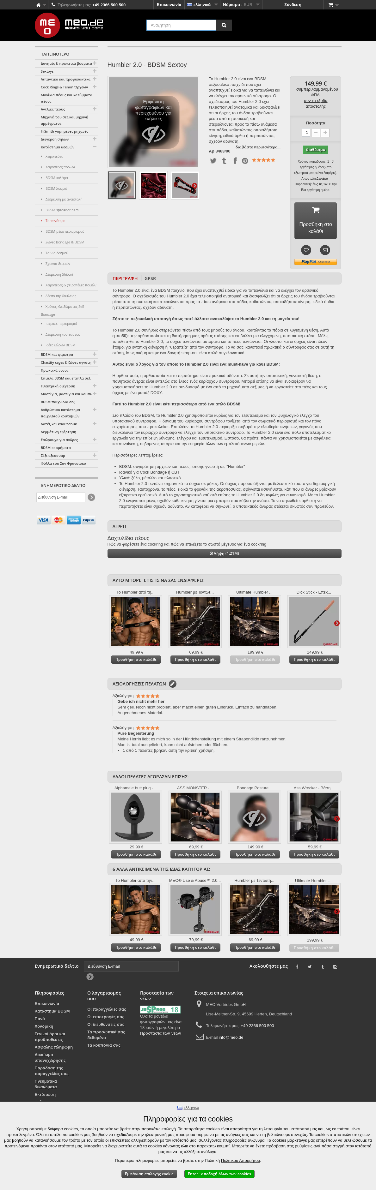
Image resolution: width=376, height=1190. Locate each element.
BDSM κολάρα (56, 177)
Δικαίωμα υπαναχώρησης (50, 1059)
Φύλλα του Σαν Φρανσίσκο (63, 463)
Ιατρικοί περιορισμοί (61, 323)
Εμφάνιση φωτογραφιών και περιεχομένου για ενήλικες (153, 124)
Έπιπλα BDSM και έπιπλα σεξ (65, 378)
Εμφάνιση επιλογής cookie (149, 1173)
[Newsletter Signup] (91, 497)
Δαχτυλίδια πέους (128, 539)
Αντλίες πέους (53, 109)
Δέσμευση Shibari (59, 274)
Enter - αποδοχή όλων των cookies (219, 1173)
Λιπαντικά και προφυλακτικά (65, 79)
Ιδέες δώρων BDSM (60, 345)
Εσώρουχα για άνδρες (59, 439)
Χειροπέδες (54, 156)
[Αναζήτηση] (224, 25)
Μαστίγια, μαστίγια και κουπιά (67, 394)
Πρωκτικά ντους (54, 370)
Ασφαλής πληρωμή (54, 1048)
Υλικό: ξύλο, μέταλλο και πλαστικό (150, 479)
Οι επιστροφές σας (105, 1018)
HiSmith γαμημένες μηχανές (64, 131)
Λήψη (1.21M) (224, 554)
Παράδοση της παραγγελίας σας (52, 1072)
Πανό (40, 1020)
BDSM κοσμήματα (56, 447)
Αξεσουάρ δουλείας (60, 295)
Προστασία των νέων (160, 1034)
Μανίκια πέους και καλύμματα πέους (66, 98)
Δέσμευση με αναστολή (64, 199)
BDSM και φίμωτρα (57, 354)
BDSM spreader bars (61, 209)
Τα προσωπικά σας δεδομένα (106, 1036)
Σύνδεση (292, 4)
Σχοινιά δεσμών (57, 263)
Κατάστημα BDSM (52, 1012)
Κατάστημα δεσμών (57, 147)
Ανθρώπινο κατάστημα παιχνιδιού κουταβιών (60, 412)
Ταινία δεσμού (56, 252)
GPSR (150, 280)
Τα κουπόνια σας (103, 1046)
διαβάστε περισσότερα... (258, 147)
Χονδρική (44, 1027)
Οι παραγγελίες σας (106, 1010)
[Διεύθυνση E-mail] (60, 497)
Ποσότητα (315, 123)
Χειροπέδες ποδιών (60, 166)
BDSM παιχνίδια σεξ (58, 401)
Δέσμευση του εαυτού (62, 334)
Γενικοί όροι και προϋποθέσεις (50, 1038)
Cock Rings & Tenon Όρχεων (64, 87)
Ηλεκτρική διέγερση (58, 386)
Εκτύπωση (45, 1095)
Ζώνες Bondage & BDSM (64, 242)
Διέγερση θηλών (55, 139)
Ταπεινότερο (55, 220)
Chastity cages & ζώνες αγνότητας (69, 362)
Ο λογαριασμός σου (104, 997)
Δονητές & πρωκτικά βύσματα (66, 63)
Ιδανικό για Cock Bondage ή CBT (149, 473)
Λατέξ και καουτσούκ (59, 424)
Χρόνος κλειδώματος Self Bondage (62, 310)
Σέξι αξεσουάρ (53, 455)
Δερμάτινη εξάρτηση (58, 431)
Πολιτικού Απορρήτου (240, 1160)
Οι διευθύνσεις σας (105, 1025)
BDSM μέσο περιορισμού (64, 231)
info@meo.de (231, 1038)
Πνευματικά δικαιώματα (46, 1085)
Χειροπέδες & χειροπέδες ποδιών (70, 285)
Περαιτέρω (194, 185)
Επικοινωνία (169, 4)
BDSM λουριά (56, 188)
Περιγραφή (125, 280)
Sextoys (47, 71)
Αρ (211, 151)
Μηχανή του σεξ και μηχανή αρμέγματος (64, 120)
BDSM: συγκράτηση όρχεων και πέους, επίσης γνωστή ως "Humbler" (182, 467)
